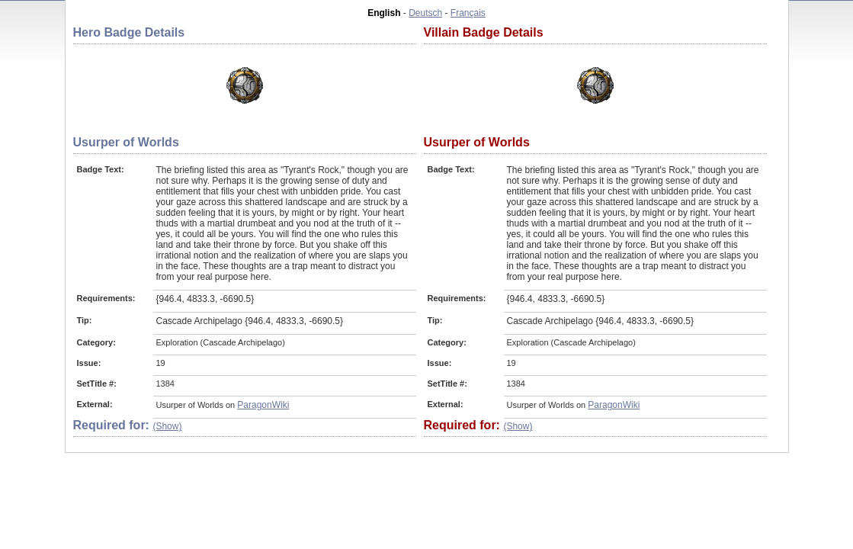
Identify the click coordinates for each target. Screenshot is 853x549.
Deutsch (425, 13)
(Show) (166, 426)
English (383, 13)
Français (468, 13)
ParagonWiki (263, 405)
